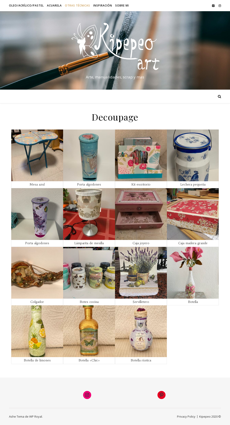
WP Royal (35, 416)
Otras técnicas (77, 5)
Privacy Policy (186, 416)
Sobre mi (122, 5)
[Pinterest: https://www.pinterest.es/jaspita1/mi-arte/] (161, 395)
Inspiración (102, 5)
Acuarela (54, 5)
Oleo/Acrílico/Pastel (26, 5)
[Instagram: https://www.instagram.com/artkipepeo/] (87, 395)
